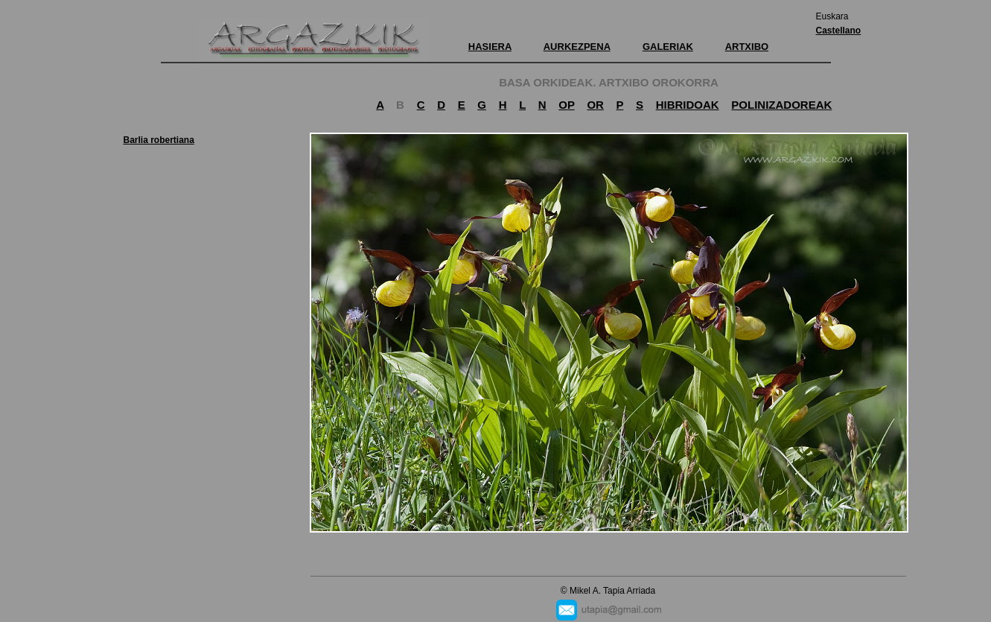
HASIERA (490, 46)
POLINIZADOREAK (781, 104)
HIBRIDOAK (687, 104)
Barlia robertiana (159, 140)
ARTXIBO (747, 46)
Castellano (838, 30)
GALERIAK (668, 46)
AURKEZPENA (577, 46)
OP (566, 104)
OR (595, 104)
